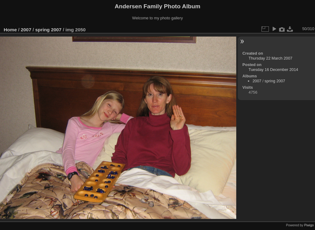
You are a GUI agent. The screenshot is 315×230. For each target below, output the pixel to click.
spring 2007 (48, 29)
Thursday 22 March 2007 (270, 58)
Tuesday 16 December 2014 (273, 69)
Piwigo (309, 225)
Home (10, 29)
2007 (26, 29)
